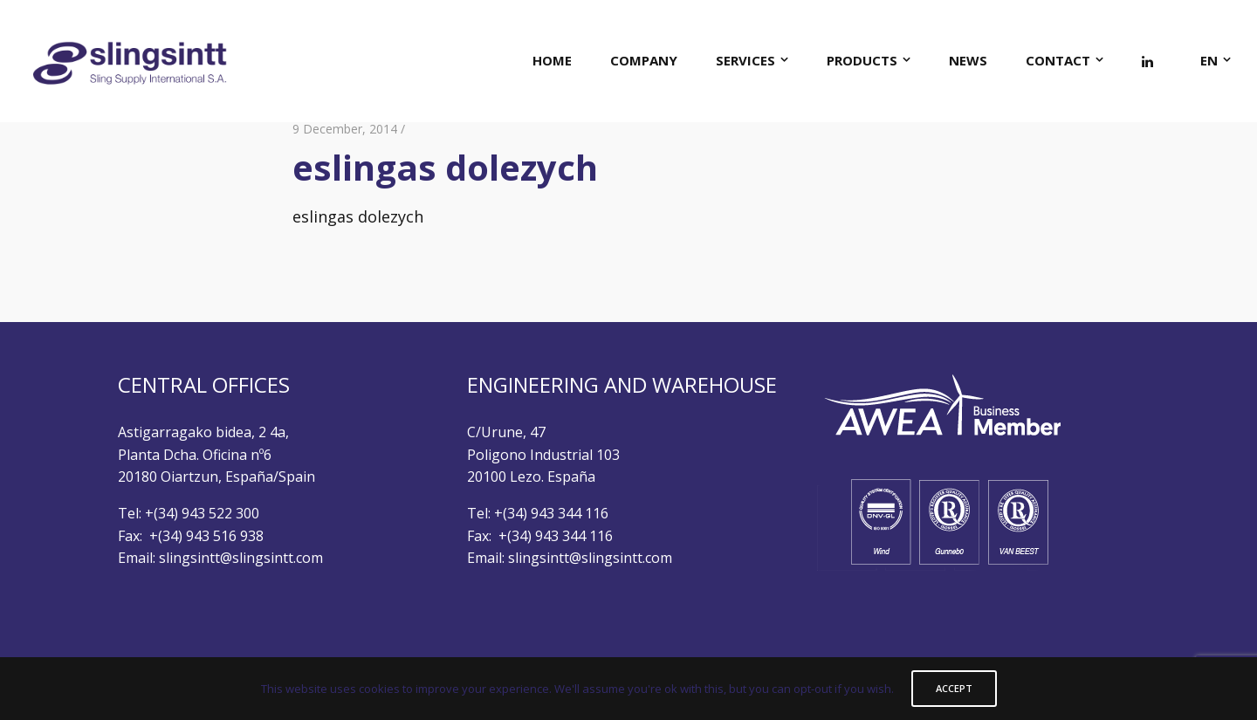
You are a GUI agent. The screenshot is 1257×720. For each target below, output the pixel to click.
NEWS (968, 60)
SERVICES (745, 60)
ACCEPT (954, 688)
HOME (552, 60)
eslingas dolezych (357, 216)
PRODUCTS (862, 60)
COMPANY (643, 60)
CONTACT (1058, 60)
